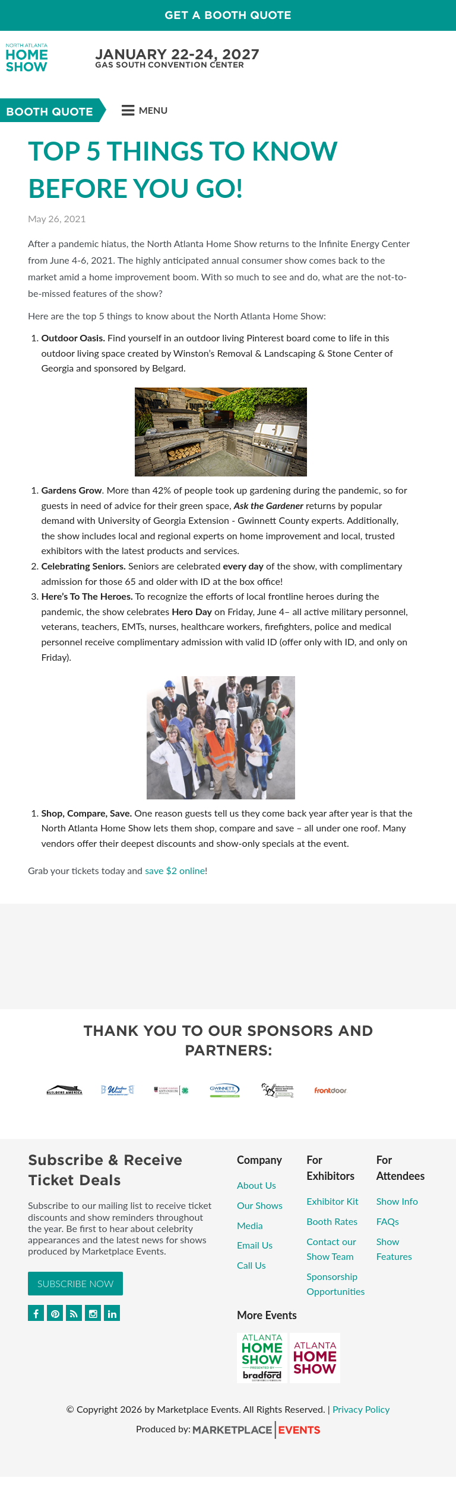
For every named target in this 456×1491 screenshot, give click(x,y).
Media (250, 1225)
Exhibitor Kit (332, 1201)
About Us (256, 1185)
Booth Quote (49, 111)
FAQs (387, 1221)
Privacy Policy (361, 1409)
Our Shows (260, 1205)
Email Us (255, 1244)
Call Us (251, 1265)
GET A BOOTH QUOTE (228, 15)
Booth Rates (331, 1221)
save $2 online (175, 870)
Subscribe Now (75, 1283)
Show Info (397, 1201)
